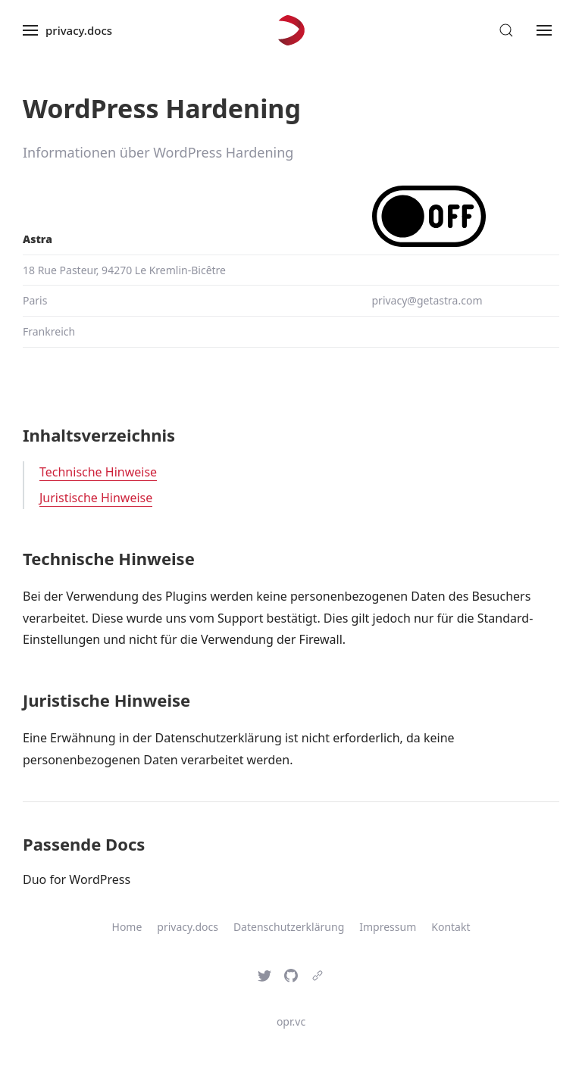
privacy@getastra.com (427, 300)
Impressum (387, 927)
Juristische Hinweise (95, 497)
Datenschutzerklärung (288, 927)
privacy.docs (187, 927)
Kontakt (450, 927)
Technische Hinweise (98, 472)
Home (127, 927)
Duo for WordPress (76, 879)
